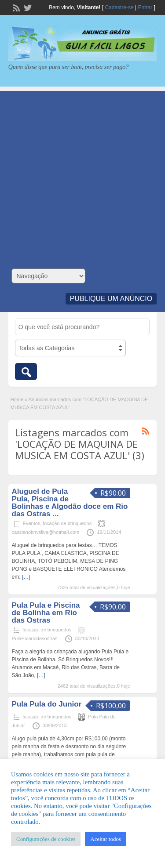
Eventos (31, 523)
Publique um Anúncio (111, 298)
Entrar (145, 7)
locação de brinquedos (67, 523)
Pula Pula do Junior (47, 704)
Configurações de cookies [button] (45, 839)
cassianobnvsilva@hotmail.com (46, 532)
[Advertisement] (82, 173)
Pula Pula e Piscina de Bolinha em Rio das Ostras (46, 612)
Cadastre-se (119, 7)
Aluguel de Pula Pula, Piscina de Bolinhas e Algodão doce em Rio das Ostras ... (70, 502)
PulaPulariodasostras (35, 638)
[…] (26, 577)
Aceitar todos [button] (105, 839)
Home (17, 399)
